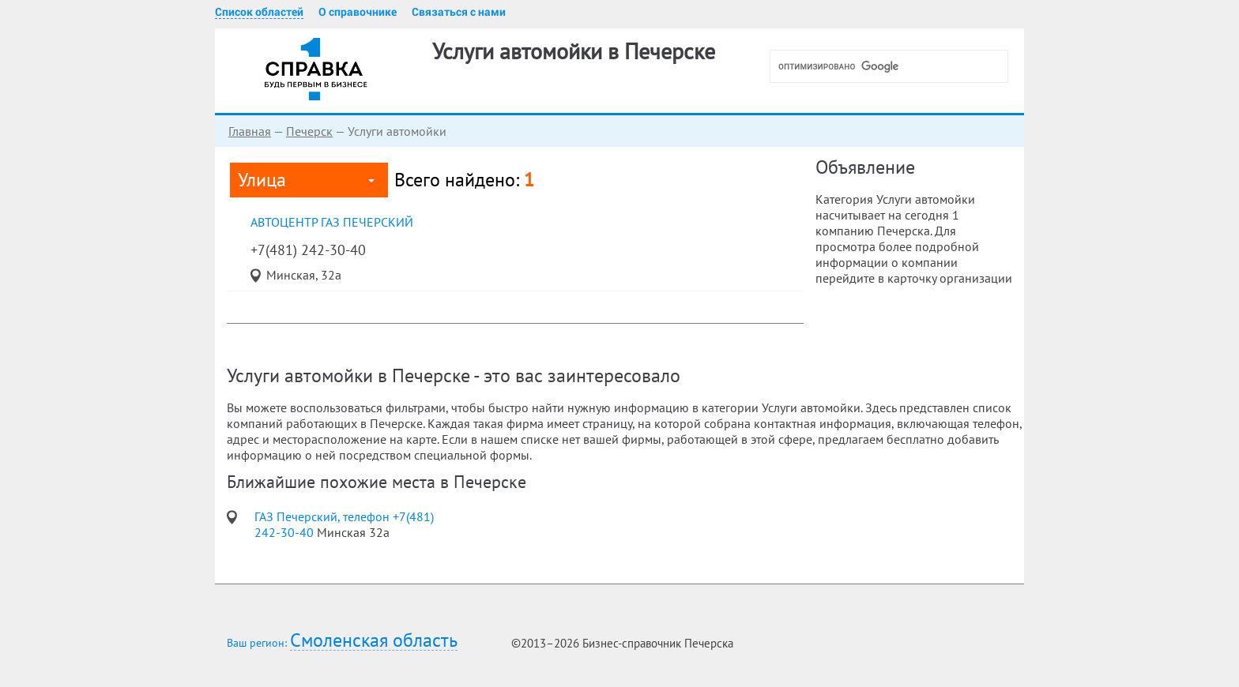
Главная (249, 131)
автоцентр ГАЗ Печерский (331, 222)
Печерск (309, 131)
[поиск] (895, 66)
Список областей (259, 12)
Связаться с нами (459, 12)
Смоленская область (374, 641)
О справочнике (357, 12)
